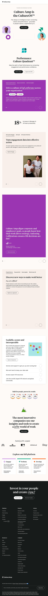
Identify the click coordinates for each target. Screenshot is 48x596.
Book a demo (24, 27)
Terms (14, 583)
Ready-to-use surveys (22, 515)
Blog (3, 540)
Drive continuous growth (37, 471)
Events (3, 544)
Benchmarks (35, 517)
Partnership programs (22, 559)
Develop (3, 519)
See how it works (29, 497)
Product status (20, 570)
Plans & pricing (5, 512)
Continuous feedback (22, 519)
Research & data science (37, 515)
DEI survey (20, 512)
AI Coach (4, 521)
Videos (3, 553)
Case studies (4, 546)
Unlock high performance (21, 471)
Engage (3, 515)
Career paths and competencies (24, 529)
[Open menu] (45, 1)
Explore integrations (12, 359)
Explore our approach (12, 292)
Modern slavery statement (22, 572)
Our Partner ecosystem (22, 557)
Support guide (20, 563)
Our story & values (21, 540)
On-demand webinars (6, 555)
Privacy (17, 583)
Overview (4, 510)
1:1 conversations (21, 524)
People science (36, 512)
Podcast (3, 542)
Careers (19, 546)
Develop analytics (21, 531)
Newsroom (20, 542)
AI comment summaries (22, 517)
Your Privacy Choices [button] (22, 583)
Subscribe (40, 587)
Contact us (20, 561)
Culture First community (22, 555)
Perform (3, 517)
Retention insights (21, 510)
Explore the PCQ (28, 71)
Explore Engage (11, 151)
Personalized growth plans (23, 533)
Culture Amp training (21, 565)
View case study (11, 252)
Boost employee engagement (7, 471)
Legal (19, 553)
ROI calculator (35, 519)
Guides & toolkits (5, 548)
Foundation (20, 544)
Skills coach (20, 527)
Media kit (19, 548)
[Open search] (41, 1)
